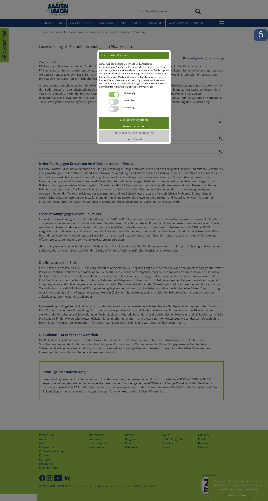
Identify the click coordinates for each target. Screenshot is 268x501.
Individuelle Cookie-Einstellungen (134, 133)
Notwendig (129, 93)
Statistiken (129, 100)
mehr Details (134, 139)
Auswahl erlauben (133, 126)
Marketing (129, 107)
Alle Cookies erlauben (134, 120)
